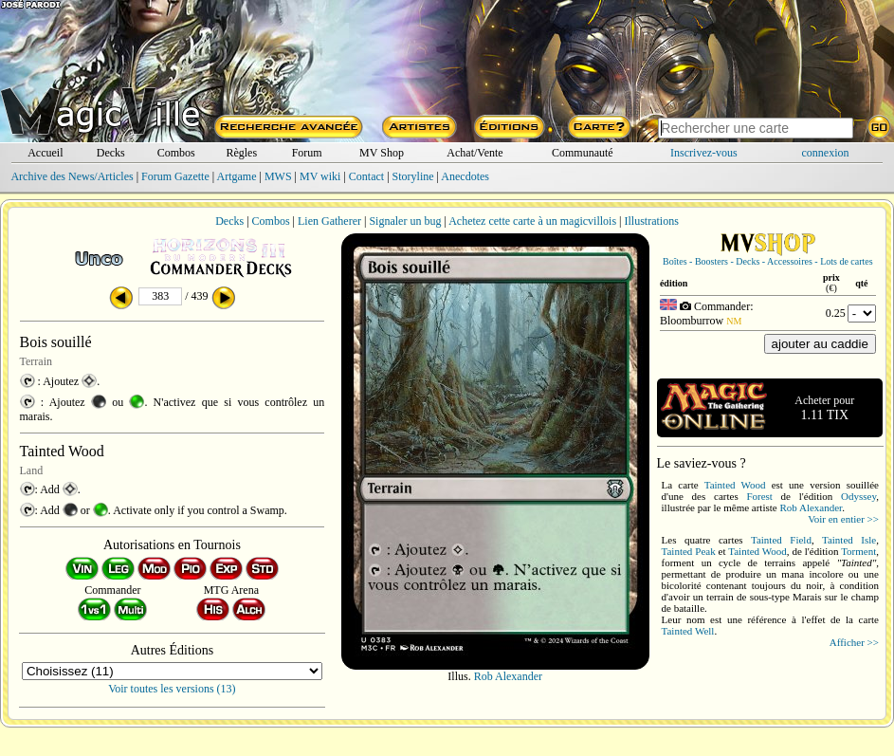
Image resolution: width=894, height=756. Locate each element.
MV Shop (381, 152)
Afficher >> (854, 642)
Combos (176, 152)
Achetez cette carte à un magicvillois (532, 221)
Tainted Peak (689, 551)
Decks (111, 152)
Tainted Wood (735, 484)
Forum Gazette (175, 176)
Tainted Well (688, 630)
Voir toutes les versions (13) (171, 688)
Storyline (413, 176)
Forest (759, 496)
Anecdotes (465, 176)
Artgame (237, 176)
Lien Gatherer (329, 221)
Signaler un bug (405, 221)
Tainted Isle (849, 539)
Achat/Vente (474, 152)
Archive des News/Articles (71, 176)
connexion (825, 152)
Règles (241, 152)
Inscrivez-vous (704, 152)
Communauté (582, 152)
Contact (366, 176)
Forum (307, 152)
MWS (278, 176)
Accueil (45, 152)
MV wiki (320, 176)
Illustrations (651, 221)
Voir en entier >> (843, 519)
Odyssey (858, 496)
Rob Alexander (508, 676)
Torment (858, 551)
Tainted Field (781, 539)
